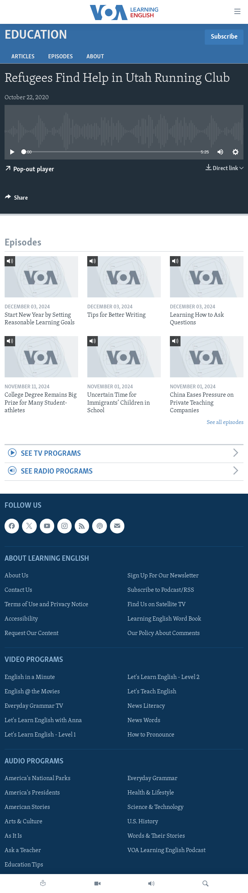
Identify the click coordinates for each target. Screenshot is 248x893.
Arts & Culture (23, 822)
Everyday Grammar (152, 779)
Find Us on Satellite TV (156, 605)
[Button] (16, 199)
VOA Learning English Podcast (166, 851)
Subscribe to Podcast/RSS (160, 590)
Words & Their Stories (156, 837)
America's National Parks (38, 779)
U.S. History (142, 822)
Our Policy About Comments (163, 634)
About (95, 57)
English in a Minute (30, 677)
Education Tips (24, 865)
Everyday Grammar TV (34, 706)
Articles (23, 57)
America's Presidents (32, 793)
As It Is (13, 837)
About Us (16, 576)
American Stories (27, 808)
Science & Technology (155, 808)
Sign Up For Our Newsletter (163, 576)
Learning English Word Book (164, 619)
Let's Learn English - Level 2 (163, 677)
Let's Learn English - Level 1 (40, 735)
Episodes (60, 57)
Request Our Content (31, 634)
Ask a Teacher (23, 851)
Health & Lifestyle (150, 793)
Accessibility (21, 619)
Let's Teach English (151, 692)
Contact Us (18, 590)
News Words (143, 721)
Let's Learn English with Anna (43, 721)
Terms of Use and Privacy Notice (46, 605)
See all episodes (225, 422)
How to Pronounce (150, 735)
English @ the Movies (32, 692)
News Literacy (146, 706)
